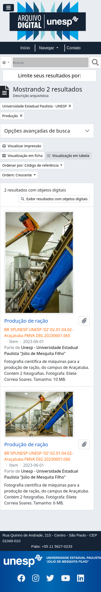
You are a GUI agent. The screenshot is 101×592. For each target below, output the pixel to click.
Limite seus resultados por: (49, 75)
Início (25, 48)
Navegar (47, 48)
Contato (74, 48)
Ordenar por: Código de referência (31, 165)
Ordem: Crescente (17, 175)
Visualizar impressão (21, 146)
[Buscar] (50, 62)
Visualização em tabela (68, 155)
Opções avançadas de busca (37, 130)
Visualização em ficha (22, 155)
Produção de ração (26, 321)
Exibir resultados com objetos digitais (54, 199)
